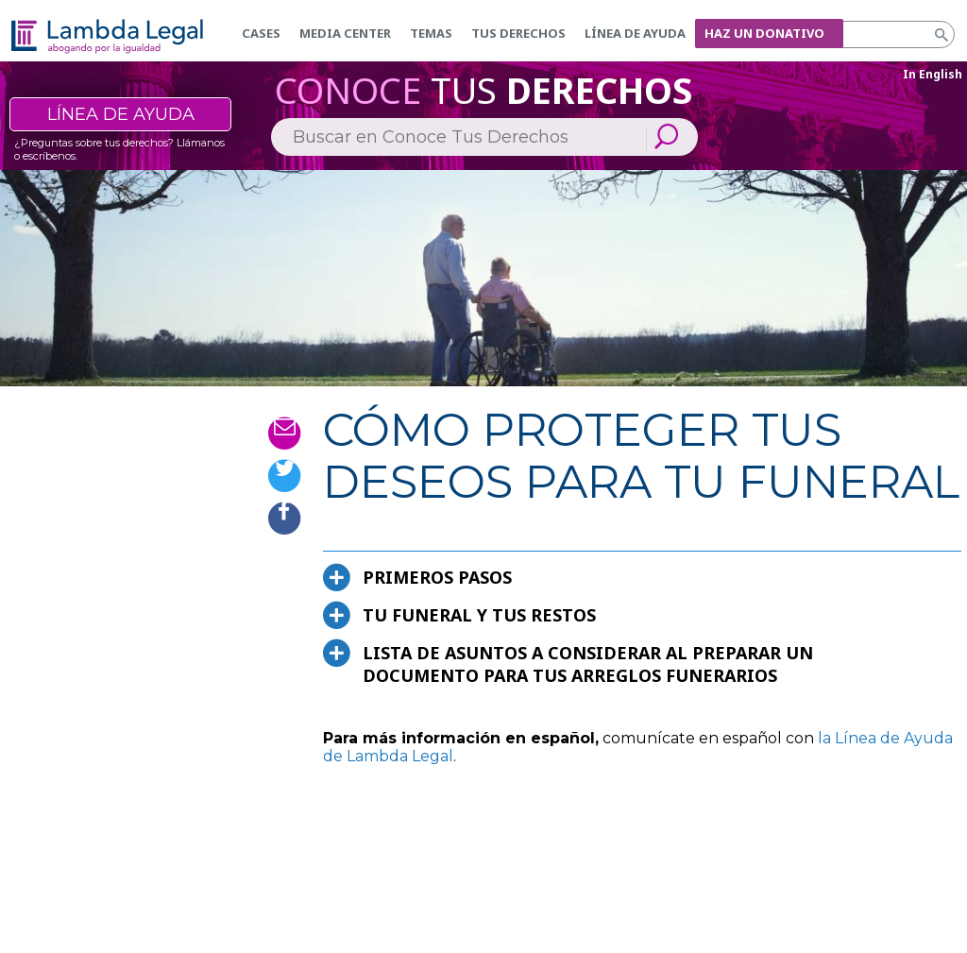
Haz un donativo (764, 33)
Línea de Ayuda (635, 33)
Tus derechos (518, 33)
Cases (261, 33)
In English (932, 74)
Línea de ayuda (121, 114)
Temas (431, 33)
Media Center (345, 33)
